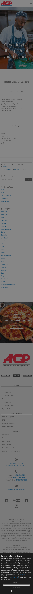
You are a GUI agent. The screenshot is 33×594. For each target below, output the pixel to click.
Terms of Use (14, 577)
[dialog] (16, 573)
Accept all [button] (16, 583)
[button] (16, 591)
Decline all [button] (16, 587)
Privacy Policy (23, 574)
